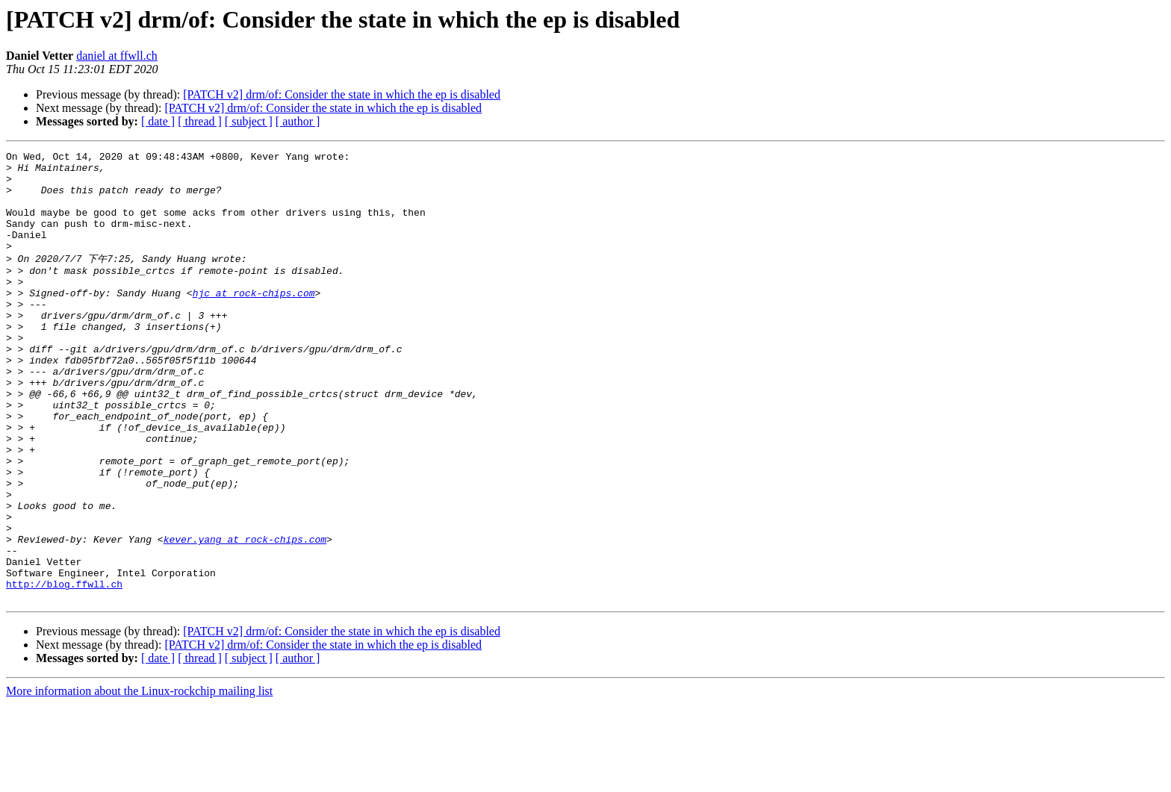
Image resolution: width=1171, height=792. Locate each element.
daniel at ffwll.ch (117, 55)
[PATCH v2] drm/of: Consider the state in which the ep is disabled (341, 94)
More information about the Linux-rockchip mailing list (139, 779)
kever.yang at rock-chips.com (245, 616)
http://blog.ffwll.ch (64, 669)
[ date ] (158, 121)
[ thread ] (200, 121)
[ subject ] (249, 121)
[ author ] (298, 121)
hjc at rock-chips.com (254, 320)
